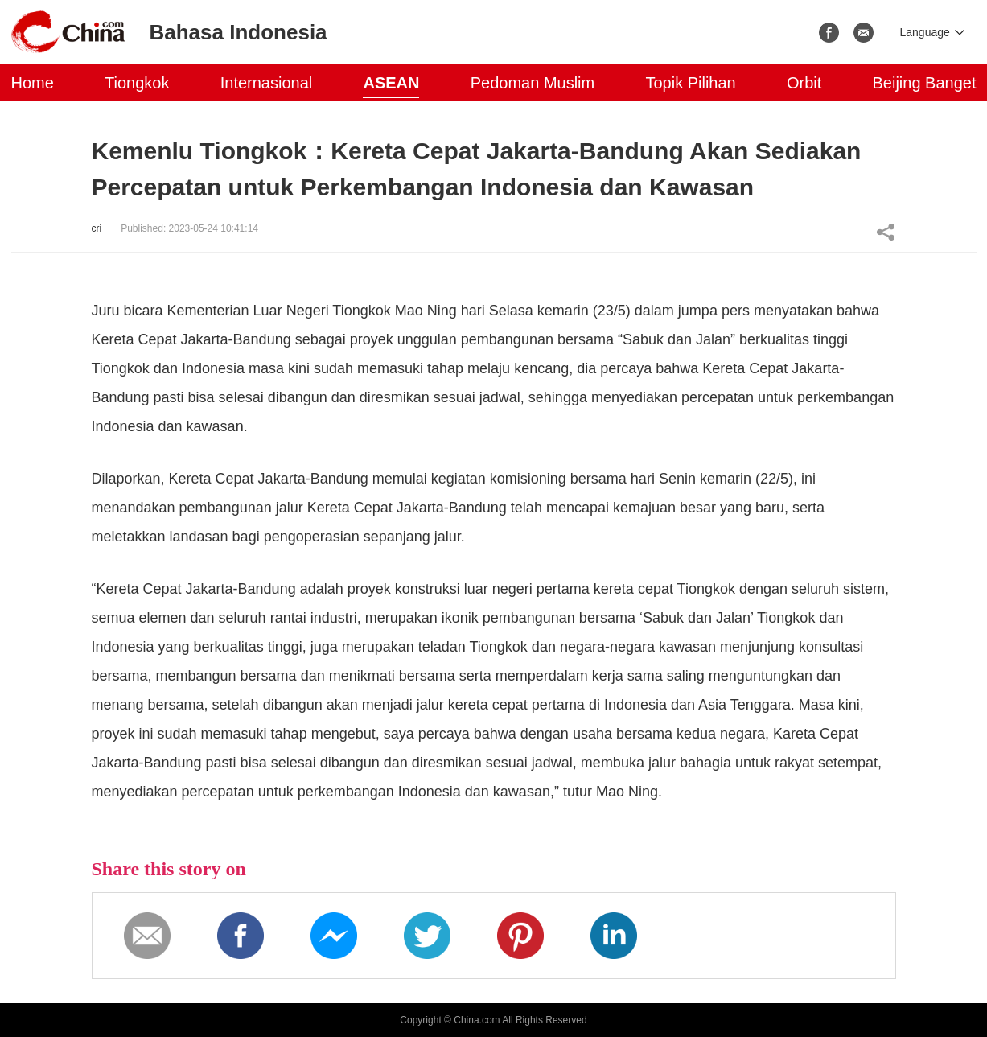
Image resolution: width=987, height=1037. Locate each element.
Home (32, 83)
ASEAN (391, 83)
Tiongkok (137, 83)
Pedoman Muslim (533, 83)
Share (885, 231)
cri (97, 228)
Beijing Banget (925, 83)
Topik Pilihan (690, 83)
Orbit (804, 83)
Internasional (266, 83)
